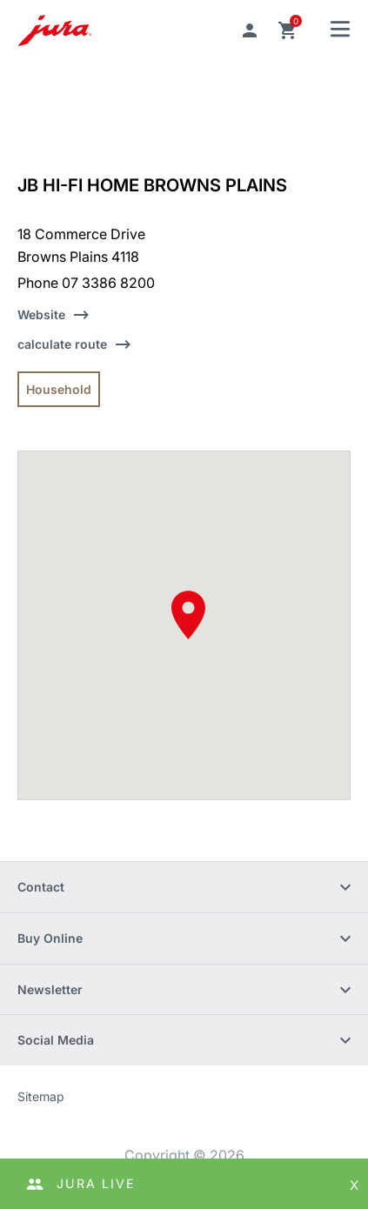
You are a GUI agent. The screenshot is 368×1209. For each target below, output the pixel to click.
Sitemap (40, 1096)
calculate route (62, 344)
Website (41, 314)
